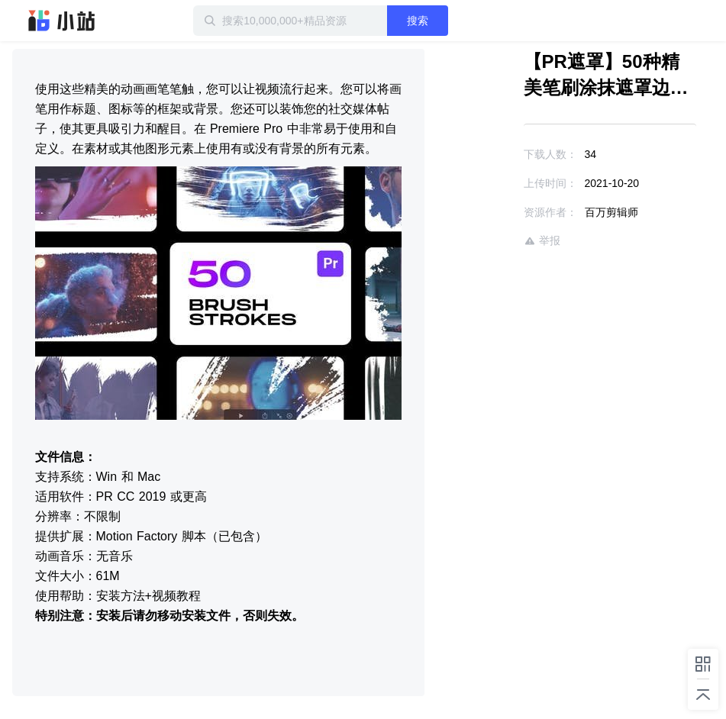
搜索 (417, 21)
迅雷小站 (61, 20)
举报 (542, 240)
